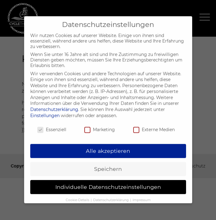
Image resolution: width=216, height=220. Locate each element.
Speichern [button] (108, 165)
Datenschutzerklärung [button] (111, 197)
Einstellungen (45, 112)
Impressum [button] (142, 197)
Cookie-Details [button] (78, 197)
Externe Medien (154, 126)
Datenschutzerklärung (54, 106)
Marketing (99, 126)
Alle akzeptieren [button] (108, 147)
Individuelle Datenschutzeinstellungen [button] (108, 183)
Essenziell (51, 126)
